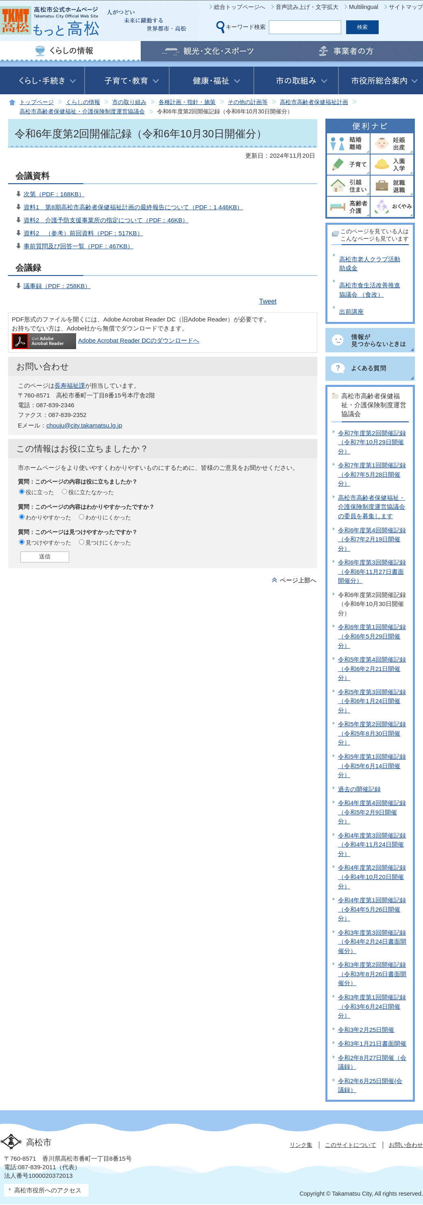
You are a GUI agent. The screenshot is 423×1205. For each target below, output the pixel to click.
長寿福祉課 (70, 385)
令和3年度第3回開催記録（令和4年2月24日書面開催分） (372, 941)
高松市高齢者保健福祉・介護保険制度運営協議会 (82, 112)
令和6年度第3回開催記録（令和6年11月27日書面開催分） (372, 571)
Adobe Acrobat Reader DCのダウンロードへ (105, 340)
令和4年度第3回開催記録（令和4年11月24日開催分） (372, 844)
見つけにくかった (108, 542)
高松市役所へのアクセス (47, 1190)
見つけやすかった (48, 542)
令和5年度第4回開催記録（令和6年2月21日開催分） (372, 668)
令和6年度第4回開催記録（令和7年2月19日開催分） (372, 539)
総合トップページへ (239, 7)
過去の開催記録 (359, 789)
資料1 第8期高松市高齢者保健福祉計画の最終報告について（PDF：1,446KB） (133, 207)
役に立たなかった (91, 492)
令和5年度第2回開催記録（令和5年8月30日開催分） (372, 733)
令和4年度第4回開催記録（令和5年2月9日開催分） (372, 812)
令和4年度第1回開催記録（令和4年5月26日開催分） (372, 909)
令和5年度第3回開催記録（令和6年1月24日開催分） (372, 701)
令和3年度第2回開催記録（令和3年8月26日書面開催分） (372, 973)
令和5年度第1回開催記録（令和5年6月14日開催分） (372, 765)
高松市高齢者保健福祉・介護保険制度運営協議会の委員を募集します (371, 506)
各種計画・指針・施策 (187, 102)
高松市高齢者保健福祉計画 (314, 102)
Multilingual (363, 7)
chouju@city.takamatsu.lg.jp (84, 425)
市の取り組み (129, 102)
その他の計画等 (248, 102)
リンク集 (301, 1145)
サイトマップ (406, 7)
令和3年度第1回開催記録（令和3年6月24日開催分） (372, 1006)
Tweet (268, 301)
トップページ (37, 102)
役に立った (40, 492)
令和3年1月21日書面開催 (372, 1043)
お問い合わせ (406, 1145)
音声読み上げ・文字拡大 (307, 7)
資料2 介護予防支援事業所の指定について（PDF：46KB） (106, 220)
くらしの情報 (83, 102)
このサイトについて (350, 1145)
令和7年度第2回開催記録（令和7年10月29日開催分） (372, 442)
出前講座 (351, 311)
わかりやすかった (48, 517)
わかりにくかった (108, 517)
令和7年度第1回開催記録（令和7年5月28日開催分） (372, 474)
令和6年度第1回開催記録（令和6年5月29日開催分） (372, 636)
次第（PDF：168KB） (54, 194)
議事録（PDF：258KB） (57, 285)
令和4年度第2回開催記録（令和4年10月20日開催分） (372, 876)
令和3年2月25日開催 (366, 1029)
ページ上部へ (298, 580)
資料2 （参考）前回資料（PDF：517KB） (83, 233)
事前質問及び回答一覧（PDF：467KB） (78, 246)
